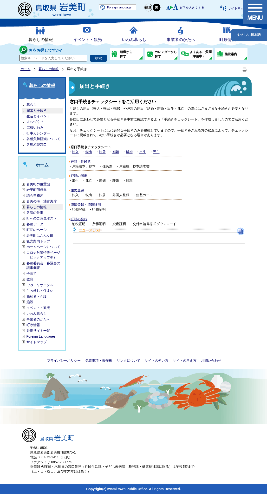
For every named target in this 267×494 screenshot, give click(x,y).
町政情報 (227, 39)
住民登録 (77, 190)
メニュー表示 (255, 12)
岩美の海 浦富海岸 (41, 201)
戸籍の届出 (79, 176)
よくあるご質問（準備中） (201, 54)
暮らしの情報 (40, 39)
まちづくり (34, 122)
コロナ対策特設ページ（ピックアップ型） (43, 255)
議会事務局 (34, 195)
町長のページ (36, 230)
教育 (29, 279)
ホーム (25, 69)
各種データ (34, 224)
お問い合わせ (211, 360)
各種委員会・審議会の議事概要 (43, 265)
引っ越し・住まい (39, 291)
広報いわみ (34, 127)
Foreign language (119, 7)
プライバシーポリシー (64, 360)
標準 (148, 8)
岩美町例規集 (36, 190)
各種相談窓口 (36, 145)
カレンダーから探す (166, 54)
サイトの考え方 (184, 360)
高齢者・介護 (36, 296)
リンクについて (128, 360)
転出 (88, 152)
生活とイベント (38, 116)
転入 (75, 152)
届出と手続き (36, 110)
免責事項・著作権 (98, 360)
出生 (142, 152)
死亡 (156, 152)
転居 (102, 152)
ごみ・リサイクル (39, 285)
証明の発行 (79, 219)
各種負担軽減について (43, 139)
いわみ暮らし (134, 39)
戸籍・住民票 (81, 161)
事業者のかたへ (181, 39)
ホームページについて (43, 247)
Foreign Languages (41, 336)
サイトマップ (237, 8)
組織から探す (126, 54)
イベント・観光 (87, 39)
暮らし (31, 105)
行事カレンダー (38, 133)
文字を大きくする (191, 7)
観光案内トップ (38, 241)
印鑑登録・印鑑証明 (86, 205)
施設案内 (231, 54)
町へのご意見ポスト (41, 218)
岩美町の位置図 (38, 184)
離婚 (129, 152)
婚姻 (115, 152)
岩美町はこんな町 (39, 235)
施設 (29, 302)
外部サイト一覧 (38, 331)
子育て (31, 273)
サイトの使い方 (156, 360)
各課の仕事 (34, 212)
